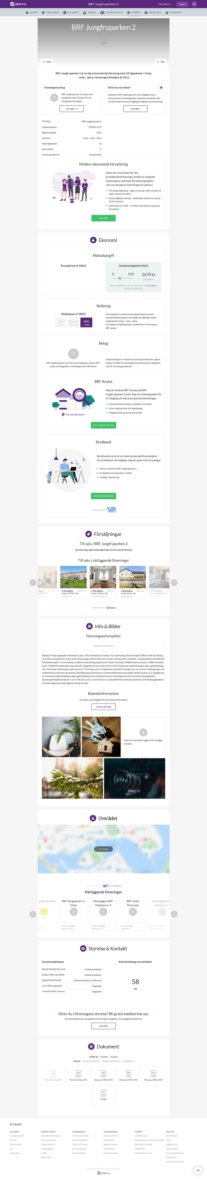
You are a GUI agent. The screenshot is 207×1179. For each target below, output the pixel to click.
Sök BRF (16, 1124)
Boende (104, 1056)
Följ (160, 61)
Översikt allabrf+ (17, 1136)
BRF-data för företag (143, 1144)
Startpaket (14, 1153)
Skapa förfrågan (79, 1153)
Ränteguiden (109, 1140)
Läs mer (71, 109)
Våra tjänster (164, 4)
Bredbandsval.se (107, 456)
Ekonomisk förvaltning (50, 1136)
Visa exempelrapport (75, 414)
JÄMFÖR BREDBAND (103, 496)
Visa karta (103, 849)
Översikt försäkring (80, 1136)
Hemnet (13, 1140)
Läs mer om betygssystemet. (119, 366)
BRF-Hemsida (15, 1144)
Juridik (44, 1153)
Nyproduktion (109, 1149)
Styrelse (114, 1056)
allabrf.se (138, 176)
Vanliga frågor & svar (143, 1153)
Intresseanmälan (111, 1153)
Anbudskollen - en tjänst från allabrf (150, 1140)
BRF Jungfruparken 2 (103, 4)
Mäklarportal (140, 1149)
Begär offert (46, 1157)
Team (168, 1140)
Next (174, 582)
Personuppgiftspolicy (175, 1153)
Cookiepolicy (171, 1157)
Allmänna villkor (172, 1149)
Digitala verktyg (47, 1144)
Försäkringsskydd (79, 1140)
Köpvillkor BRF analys (175, 1161)
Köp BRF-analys (141, 1136)
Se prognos (151, 285)
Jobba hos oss (172, 1144)
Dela (47, 61)
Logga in (182, 4)
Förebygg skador (79, 1149)
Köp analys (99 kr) (103, 425)
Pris (11, 1149)
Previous (33, 582)
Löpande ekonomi (48, 1140)
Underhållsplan (47, 1149)
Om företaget (172, 1136)
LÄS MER (135, 109)
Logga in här (103, 707)
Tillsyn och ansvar (79, 1144)
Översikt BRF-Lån (111, 1136)
